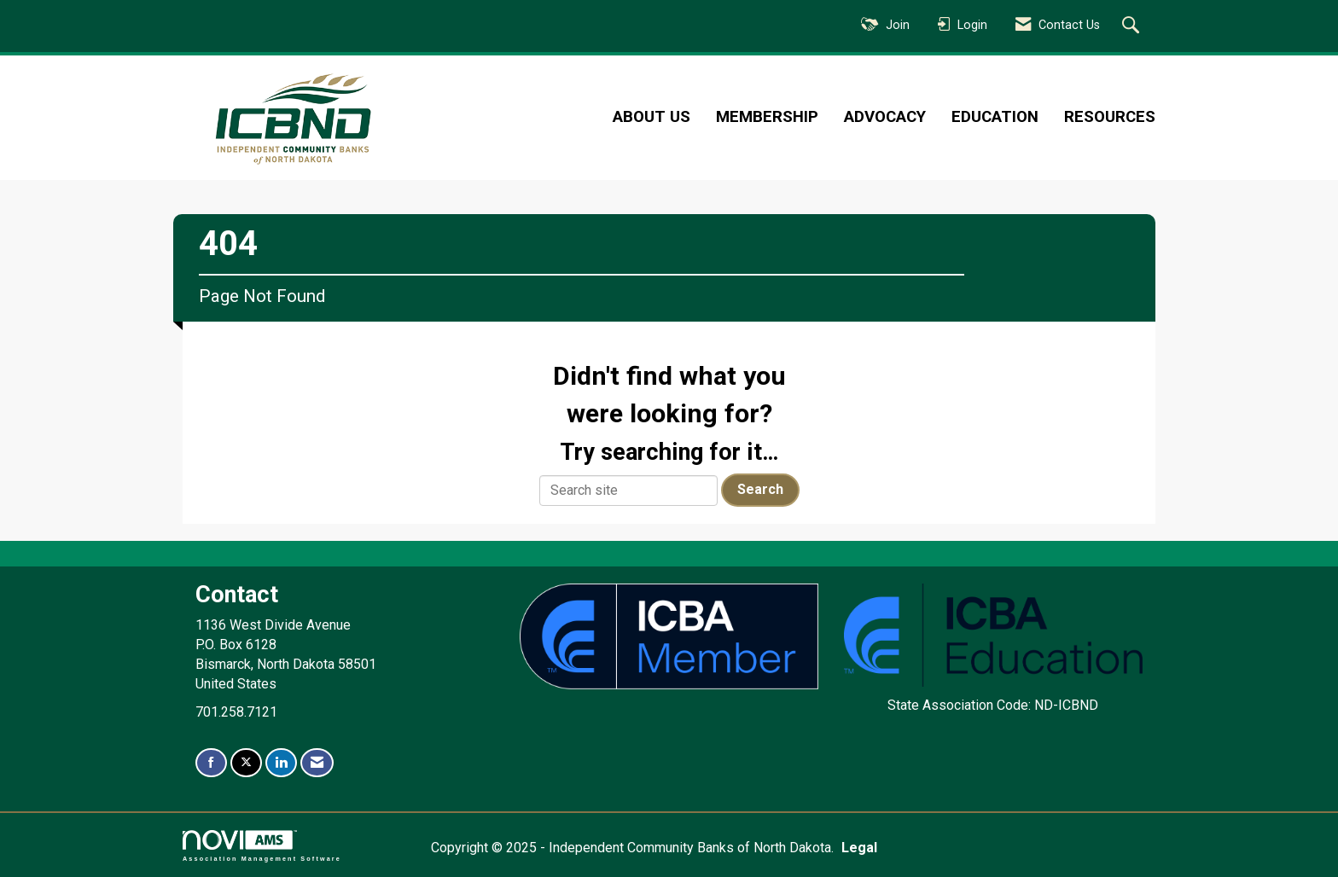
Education (994, 116)
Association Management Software (262, 846)
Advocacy (885, 116)
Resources (1109, 116)
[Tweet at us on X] (246, 763)
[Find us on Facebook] (211, 763)
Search (760, 489)
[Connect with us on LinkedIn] (281, 763)
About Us (651, 116)
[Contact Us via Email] (317, 763)
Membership (767, 116)
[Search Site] (1132, 26)
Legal (859, 847)
